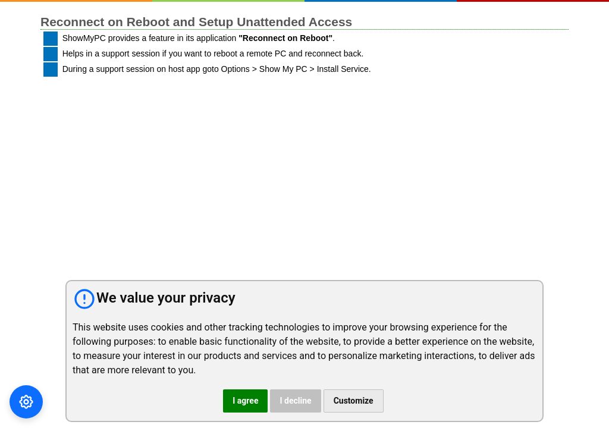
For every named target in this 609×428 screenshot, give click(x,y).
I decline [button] (295, 400)
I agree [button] (245, 400)
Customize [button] (353, 400)
